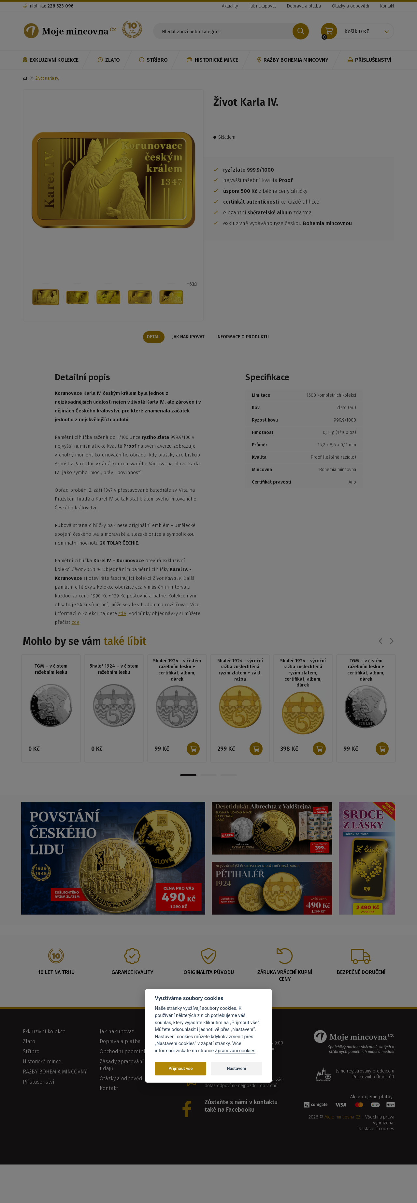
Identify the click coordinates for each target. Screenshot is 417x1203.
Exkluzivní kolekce (51, 60)
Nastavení (236, 1068)
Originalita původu (208, 986)
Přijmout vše (180, 1068)
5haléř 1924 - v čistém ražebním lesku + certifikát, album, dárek (177, 683)
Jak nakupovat (262, 6)
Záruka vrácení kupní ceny (284, 989)
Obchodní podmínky (124, 1065)
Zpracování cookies (235, 1051)
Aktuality (230, 6)
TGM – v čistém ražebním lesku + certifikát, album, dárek (366, 683)
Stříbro (153, 60)
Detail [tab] (152, 349)
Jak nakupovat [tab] (188, 349)
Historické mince (212, 60)
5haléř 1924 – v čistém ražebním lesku (114, 681)
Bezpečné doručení (361, 986)
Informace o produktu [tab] (244, 349)
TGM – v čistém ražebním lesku (51, 681)
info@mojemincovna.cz (236, 1084)
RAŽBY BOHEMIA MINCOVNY (292, 60)
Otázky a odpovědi (350, 6)
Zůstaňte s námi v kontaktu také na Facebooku (241, 1119)
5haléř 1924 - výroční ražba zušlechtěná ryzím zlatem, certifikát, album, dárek (303, 686)
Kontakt (387, 6)
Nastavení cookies (376, 1142)
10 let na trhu (56, 986)
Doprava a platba (304, 6)
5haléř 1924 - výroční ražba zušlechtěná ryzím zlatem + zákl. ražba (240, 683)
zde (122, 626)
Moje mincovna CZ (342, 1131)
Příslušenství (369, 60)
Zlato (109, 60)
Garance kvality (132, 986)
